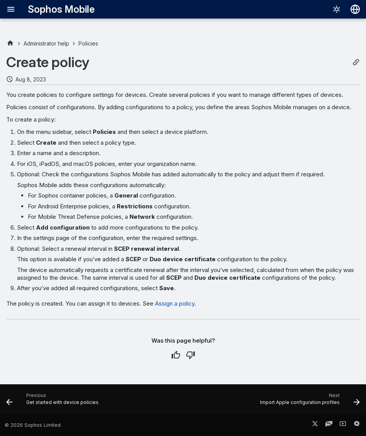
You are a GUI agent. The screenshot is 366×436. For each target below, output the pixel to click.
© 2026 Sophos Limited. (33, 425)
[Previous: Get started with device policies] (54, 401)
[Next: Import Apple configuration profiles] (308, 401)
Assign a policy (174, 303)
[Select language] (355, 9)
